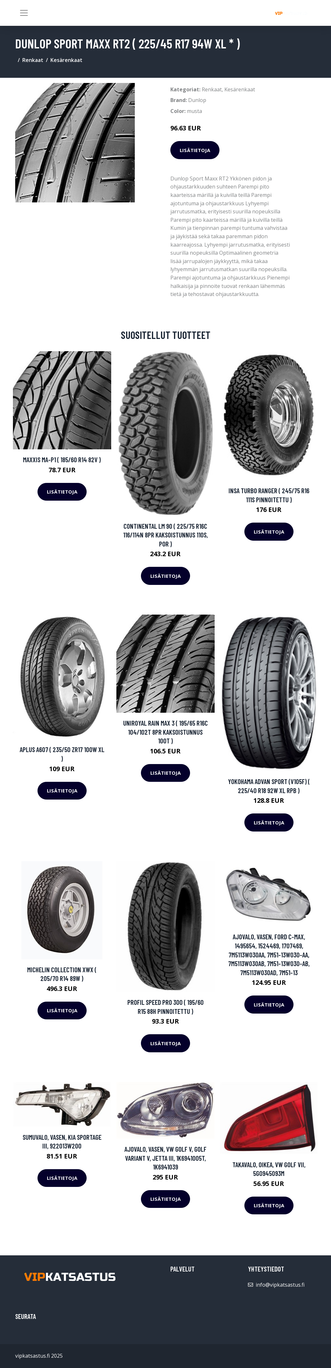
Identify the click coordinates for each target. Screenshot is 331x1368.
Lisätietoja (195, 150)
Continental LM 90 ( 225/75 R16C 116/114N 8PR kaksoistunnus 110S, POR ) (165, 535)
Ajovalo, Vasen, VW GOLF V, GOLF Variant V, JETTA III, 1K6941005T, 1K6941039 (165, 1158)
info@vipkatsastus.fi (280, 1284)
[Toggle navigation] (24, 13)
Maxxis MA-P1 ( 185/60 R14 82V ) (62, 459)
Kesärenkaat (66, 60)
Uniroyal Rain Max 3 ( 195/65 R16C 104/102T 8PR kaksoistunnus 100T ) (165, 732)
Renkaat (32, 60)
